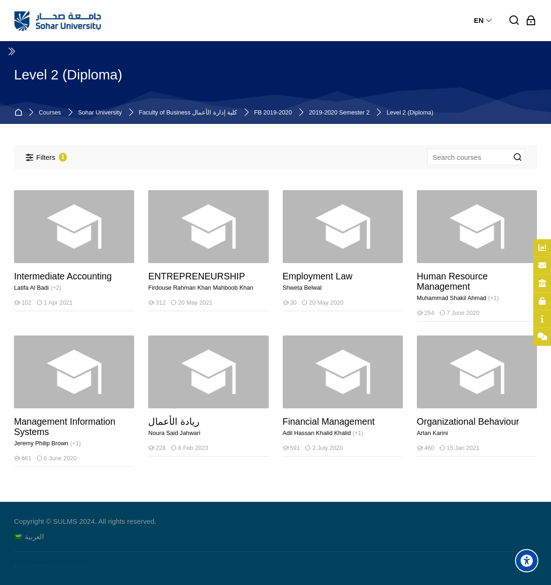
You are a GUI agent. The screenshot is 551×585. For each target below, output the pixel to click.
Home (20, 112)
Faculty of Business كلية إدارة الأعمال (188, 113)
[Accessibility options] (526, 560)
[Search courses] (518, 157)
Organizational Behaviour (468, 422)
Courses (50, 113)
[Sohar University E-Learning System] (58, 20)
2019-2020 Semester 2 (339, 113)
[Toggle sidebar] (11, 51)
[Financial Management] (282, 456)
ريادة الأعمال (173, 422)
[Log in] (531, 21)
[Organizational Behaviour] (416, 456)
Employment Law (318, 276)
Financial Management (329, 422)
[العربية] (29, 536)
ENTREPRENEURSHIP (196, 276)
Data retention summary (51, 566)
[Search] (514, 21)
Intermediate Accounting (63, 276)
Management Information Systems (64, 427)
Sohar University (100, 113)
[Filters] (46, 157)
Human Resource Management (452, 281)
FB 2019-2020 (273, 113)
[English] (483, 20)
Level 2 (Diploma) (409, 113)
